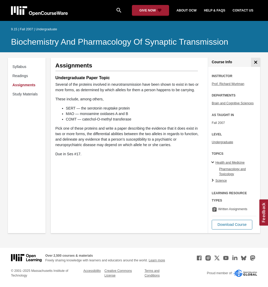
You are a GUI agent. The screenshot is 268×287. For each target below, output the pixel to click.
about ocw (186, 10)
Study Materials (25, 94)
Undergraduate (222, 142)
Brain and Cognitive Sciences (233, 103)
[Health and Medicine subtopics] (213, 162)
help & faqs (214, 10)
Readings (20, 76)
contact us (243, 10)
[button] (232, 224)
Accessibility (92, 271)
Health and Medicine (230, 162)
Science (221, 180)
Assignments (24, 85)
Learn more (157, 260)
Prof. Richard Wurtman (228, 84)
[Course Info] (255, 62)
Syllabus (19, 67)
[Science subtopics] (213, 180)
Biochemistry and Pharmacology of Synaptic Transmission (119, 42)
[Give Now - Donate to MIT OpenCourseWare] (150, 10)
